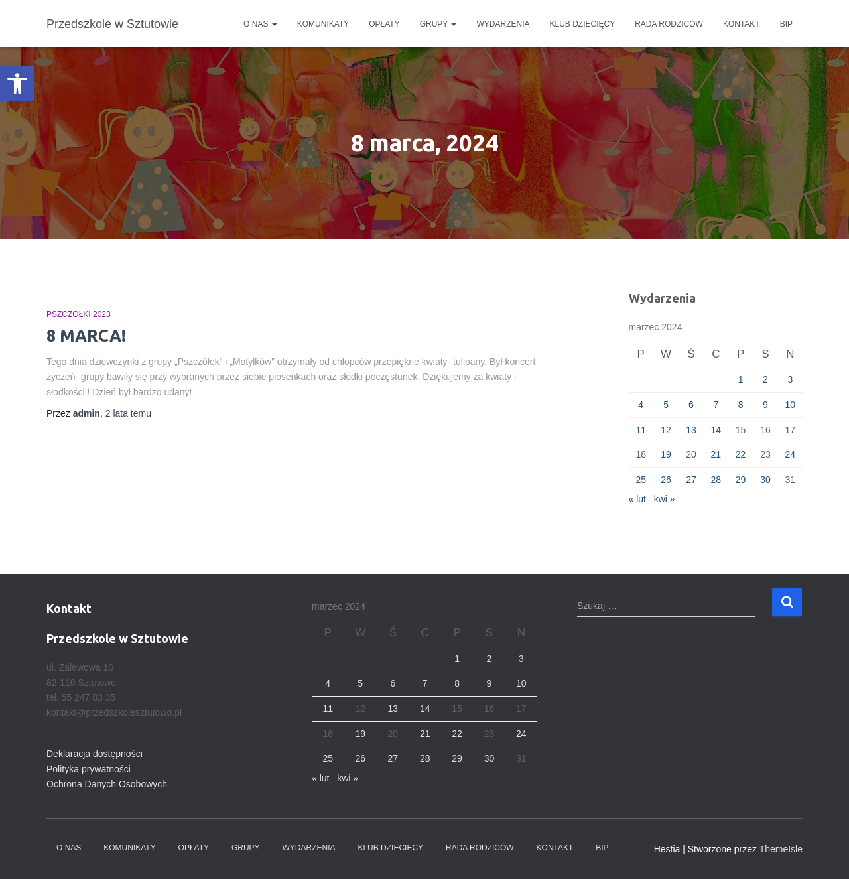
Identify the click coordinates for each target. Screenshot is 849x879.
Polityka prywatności (88, 769)
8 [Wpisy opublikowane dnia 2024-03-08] (741, 404)
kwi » (664, 499)
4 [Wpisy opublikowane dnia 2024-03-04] (640, 404)
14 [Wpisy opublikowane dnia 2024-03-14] (715, 430)
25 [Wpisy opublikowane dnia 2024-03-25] (640, 479)
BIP (786, 24)
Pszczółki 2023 (78, 314)
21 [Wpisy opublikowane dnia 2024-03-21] (715, 454)
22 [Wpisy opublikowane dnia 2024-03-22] (741, 454)
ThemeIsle (781, 849)
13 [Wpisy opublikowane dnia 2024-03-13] (691, 430)
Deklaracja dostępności (94, 753)
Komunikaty (323, 24)
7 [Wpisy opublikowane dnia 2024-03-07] (715, 404)
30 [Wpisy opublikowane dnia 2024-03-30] (765, 479)
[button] (17, 83)
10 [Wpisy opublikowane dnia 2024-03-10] (790, 404)
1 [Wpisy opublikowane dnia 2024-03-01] (741, 379)
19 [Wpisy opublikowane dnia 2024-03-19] (666, 454)
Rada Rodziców (669, 24)
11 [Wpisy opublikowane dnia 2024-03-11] (640, 430)
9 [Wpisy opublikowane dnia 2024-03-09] (765, 404)
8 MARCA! (86, 335)
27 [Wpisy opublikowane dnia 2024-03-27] (691, 479)
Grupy (438, 24)
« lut (637, 499)
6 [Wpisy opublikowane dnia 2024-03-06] (691, 404)
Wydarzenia (502, 24)
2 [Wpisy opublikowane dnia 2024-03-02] (765, 379)
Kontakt (741, 24)
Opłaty (384, 24)
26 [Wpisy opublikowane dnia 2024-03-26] (666, 479)
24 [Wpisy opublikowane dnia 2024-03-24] (790, 454)
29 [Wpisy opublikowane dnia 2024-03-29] (741, 479)
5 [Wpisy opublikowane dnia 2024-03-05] (666, 404)
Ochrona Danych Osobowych (106, 784)
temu (128, 413)
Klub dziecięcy (583, 24)
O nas (260, 24)
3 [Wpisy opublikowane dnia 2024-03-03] (790, 379)
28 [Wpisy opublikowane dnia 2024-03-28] (715, 479)
